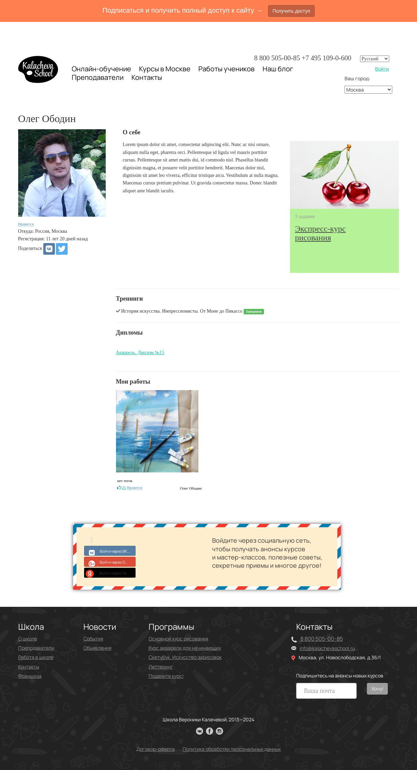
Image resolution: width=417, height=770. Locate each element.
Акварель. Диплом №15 (140, 352)
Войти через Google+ (110, 561)
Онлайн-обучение (101, 68)
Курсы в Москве (164, 69)
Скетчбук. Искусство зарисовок (185, 657)
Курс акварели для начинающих (185, 648)
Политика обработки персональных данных (232, 749)
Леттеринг (161, 666)
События (93, 638)
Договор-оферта (155, 749)
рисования (320, 233)
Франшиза (30, 676)
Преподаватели (98, 77)
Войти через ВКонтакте (110, 550)
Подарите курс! (166, 676)
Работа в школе (36, 657)
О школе (27, 638)
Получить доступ (291, 11)
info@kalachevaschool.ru (327, 648)
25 (124, 487)
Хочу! (377, 688)
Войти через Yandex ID (110, 572)
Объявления (97, 648)
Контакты (146, 77)
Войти (382, 68)
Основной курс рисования (178, 638)
